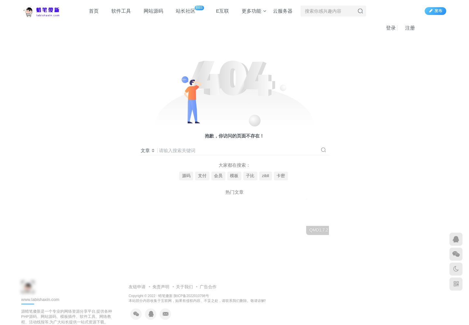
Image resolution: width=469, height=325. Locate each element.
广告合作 (208, 286)
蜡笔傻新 (165, 296)
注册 (407, 28)
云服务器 (282, 11)
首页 (91, 11)
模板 (234, 176)
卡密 (281, 176)
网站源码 (150, 11)
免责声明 (160, 286)
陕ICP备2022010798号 (191, 296)
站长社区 (187, 10)
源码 (186, 176)
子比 (250, 176)
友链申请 (137, 286)
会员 (218, 176)
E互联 (219, 11)
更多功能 (250, 11)
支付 (202, 176)
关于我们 (184, 286)
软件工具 (118, 11)
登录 (388, 28)
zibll (265, 176)
